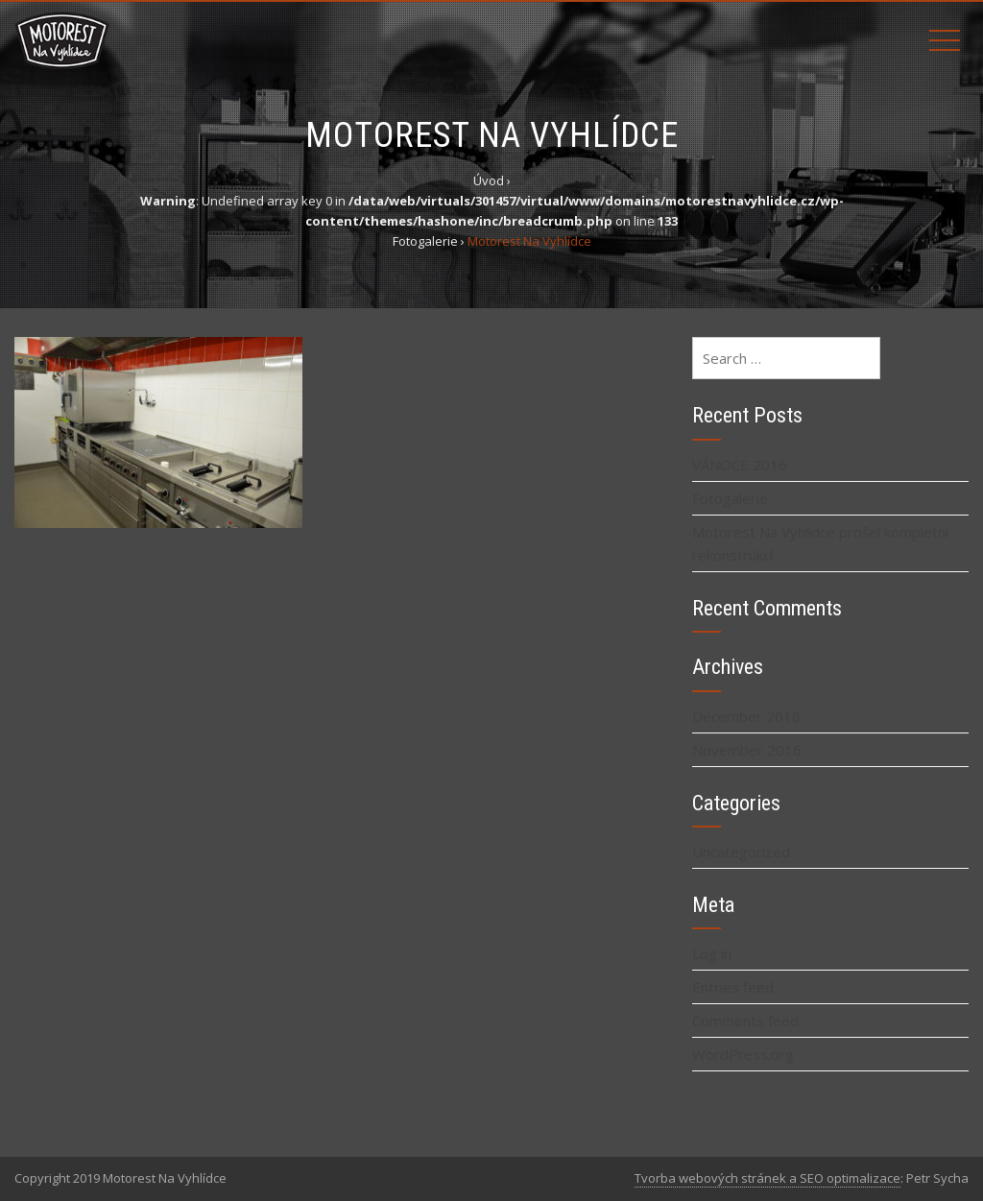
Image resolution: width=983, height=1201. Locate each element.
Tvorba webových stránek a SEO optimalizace (767, 1178)
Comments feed (745, 1020)
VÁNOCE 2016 (739, 464)
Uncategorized (741, 851)
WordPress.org (743, 1054)
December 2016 (746, 716)
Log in (711, 953)
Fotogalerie (730, 498)
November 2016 (747, 749)
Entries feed (733, 987)
